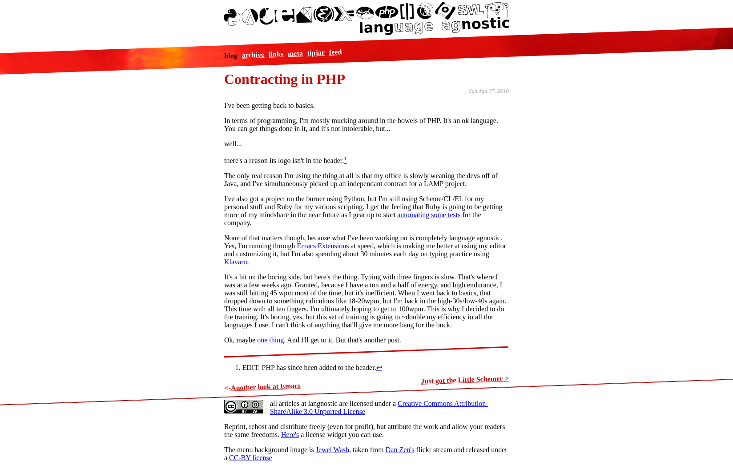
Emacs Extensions (323, 246)
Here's (290, 434)
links (276, 54)
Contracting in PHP (284, 79)
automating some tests (428, 215)
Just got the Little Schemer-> (465, 379)
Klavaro (235, 262)
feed (335, 52)
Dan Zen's (400, 449)
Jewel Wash (332, 449)
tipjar (316, 52)
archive (253, 55)
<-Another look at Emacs (262, 387)
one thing (270, 340)
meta (294, 53)
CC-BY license (250, 457)
